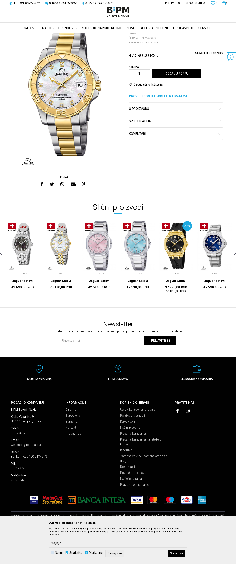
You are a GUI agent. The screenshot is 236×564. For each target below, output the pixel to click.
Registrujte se (196, 3)
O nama (71, 443)
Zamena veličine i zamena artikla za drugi (143, 492)
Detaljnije (55, 543)
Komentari (175, 167)
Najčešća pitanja (131, 512)
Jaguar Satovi (22, 314)
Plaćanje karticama (133, 467)
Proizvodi (41, 36)
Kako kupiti (127, 455)
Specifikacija (175, 155)
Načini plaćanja (130, 461)
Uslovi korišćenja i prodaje (137, 443)
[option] (64, 125)
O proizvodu (175, 142)
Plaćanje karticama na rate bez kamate (140, 475)
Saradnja (72, 455)
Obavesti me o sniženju (209, 86)
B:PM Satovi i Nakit (22, 36)
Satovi (53, 36)
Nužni (59, 552)
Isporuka (126, 483)
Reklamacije (128, 500)
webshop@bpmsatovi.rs (27, 478)
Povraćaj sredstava (133, 506)
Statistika (75, 552)
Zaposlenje (73, 449)
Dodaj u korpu (176, 107)
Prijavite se (160, 374)
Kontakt (71, 461)
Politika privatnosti (132, 449)
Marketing (96, 552)
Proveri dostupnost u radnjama (175, 130)
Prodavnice (73, 467)
